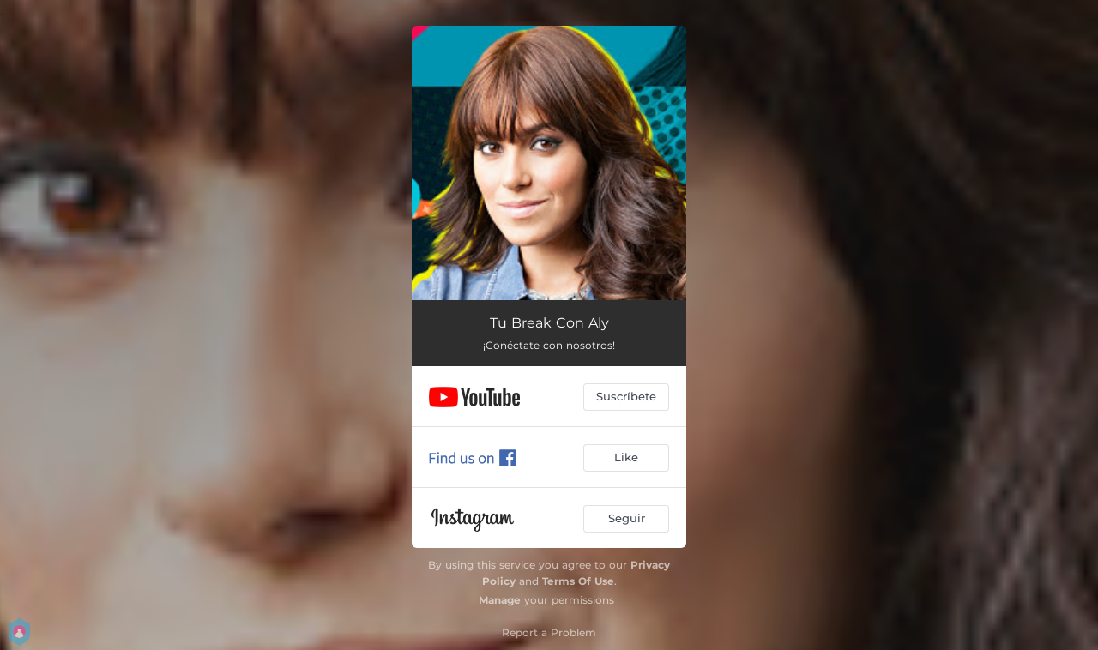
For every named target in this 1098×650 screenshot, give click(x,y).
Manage (500, 599)
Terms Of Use (578, 581)
